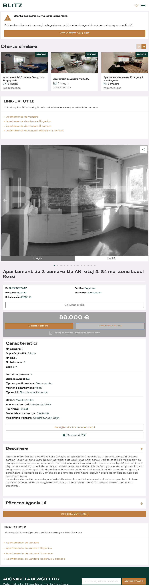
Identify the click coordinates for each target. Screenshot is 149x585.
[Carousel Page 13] (94, 265)
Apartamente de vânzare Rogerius (28, 121)
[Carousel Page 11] (88, 265)
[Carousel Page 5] (67, 265)
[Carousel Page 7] (74, 265)
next (143, 46)
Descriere (74, 449)
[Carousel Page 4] (64, 265)
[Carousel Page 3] (61, 265)
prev (138, 46)
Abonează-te (133, 582)
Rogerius (85, 288)
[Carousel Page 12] (91, 265)
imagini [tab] (37, 258)
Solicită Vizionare (39, 326)
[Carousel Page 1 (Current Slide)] (54, 265)
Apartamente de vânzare (22, 117)
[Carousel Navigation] (142, 46)
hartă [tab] (111, 258)
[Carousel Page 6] (71, 265)
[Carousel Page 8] (78, 265)
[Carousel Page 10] (84, 265)
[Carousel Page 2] (57, 265)
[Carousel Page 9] (81, 265)
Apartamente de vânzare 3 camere (29, 126)
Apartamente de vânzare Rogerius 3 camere (35, 131)
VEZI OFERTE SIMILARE (74, 33)
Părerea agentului (74, 503)
